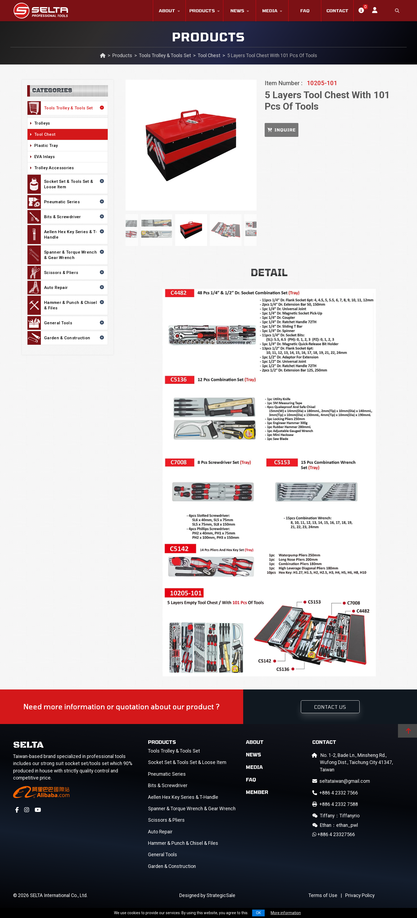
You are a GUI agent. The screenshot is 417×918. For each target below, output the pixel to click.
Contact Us (330, 707)
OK (258, 913)
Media (269, 10)
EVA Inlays (69, 157)
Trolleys (69, 123)
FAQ (305, 10)
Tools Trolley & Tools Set (165, 55)
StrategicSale (220, 895)
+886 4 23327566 (333, 834)
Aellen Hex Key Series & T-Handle (66, 234)
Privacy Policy (360, 895)
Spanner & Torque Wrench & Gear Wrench (66, 254)
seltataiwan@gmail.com (341, 781)
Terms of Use (322, 895)
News (237, 10)
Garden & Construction (66, 338)
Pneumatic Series (66, 202)
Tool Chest (209, 55)
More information (286, 913)
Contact (337, 10)
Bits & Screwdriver (66, 217)
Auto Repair (66, 287)
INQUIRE (281, 129)
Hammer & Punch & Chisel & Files (66, 305)
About (167, 10)
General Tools (66, 323)
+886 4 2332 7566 (335, 793)
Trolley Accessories (69, 168)
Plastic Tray (69, 146)
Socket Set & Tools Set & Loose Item (66, 184)
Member (257, 792)
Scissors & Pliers (66, 272)
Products (202, 10)
